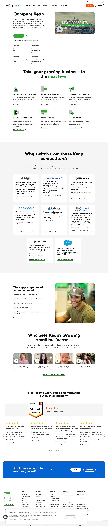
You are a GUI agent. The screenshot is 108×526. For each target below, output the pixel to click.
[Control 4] (58, 450)
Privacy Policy (31, 515)
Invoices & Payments (74, 128)
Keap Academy (80, 502)
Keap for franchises (68, 504)
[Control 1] (51, 450)
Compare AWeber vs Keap (50, 232)
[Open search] (88, 2)
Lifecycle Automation (55, 498)
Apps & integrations (68, 502)
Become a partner (67, 496)
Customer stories (26, 508)
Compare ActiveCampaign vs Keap (52, 199)
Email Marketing (73, 104)
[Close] (83, 511)
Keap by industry (25, 504)
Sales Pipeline (45, 128)
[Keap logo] (12, 5)
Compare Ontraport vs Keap (23, 232)
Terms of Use (35, 519)
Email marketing (39, 502)
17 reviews (68, 411)
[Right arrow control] (105, 435)
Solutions (36, 5)
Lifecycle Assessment (55, 500)
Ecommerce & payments (41, 500)
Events (51, 494)
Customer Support (81, 498)
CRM (37, 498)
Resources (63, 5)
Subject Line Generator (55, 506)
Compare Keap (25, 506)
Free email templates (54, 504)
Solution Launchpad (68, 506)
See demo (99, 5)
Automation (44, 104)
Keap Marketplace (81, 506)
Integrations (38, 504)
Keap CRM (16, 104)
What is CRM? (53, 496)
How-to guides (53, 508)
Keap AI (51, 502)
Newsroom (24, 502)
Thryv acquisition (26, 496)
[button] (5, 517)
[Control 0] (49, 450)
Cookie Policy (40, 515)
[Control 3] (56, 450)
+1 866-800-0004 (9, 504)
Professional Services (82, 508)
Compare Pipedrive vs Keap (37, 259)
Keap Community (81, 504)
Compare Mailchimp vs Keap (79, 199)
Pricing (45, 5)
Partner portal (66, 498)
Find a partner (66, 500)
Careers (23, 498)
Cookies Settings (70, 517)
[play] (75, 23)
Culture (23, 500)
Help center (80, 500)
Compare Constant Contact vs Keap (79, 231)
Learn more (17, 318)
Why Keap (26, 5)
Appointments (39, 494)
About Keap (24, 494)
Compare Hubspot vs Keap (23, 199)
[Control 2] (54, 450)
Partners (53, 5)
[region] (46, 516)
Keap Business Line (18, 129)
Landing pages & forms (41, 508)
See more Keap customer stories (54, 374)
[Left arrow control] (3, 435)
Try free (89, 5)
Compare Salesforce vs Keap (65, 259)
